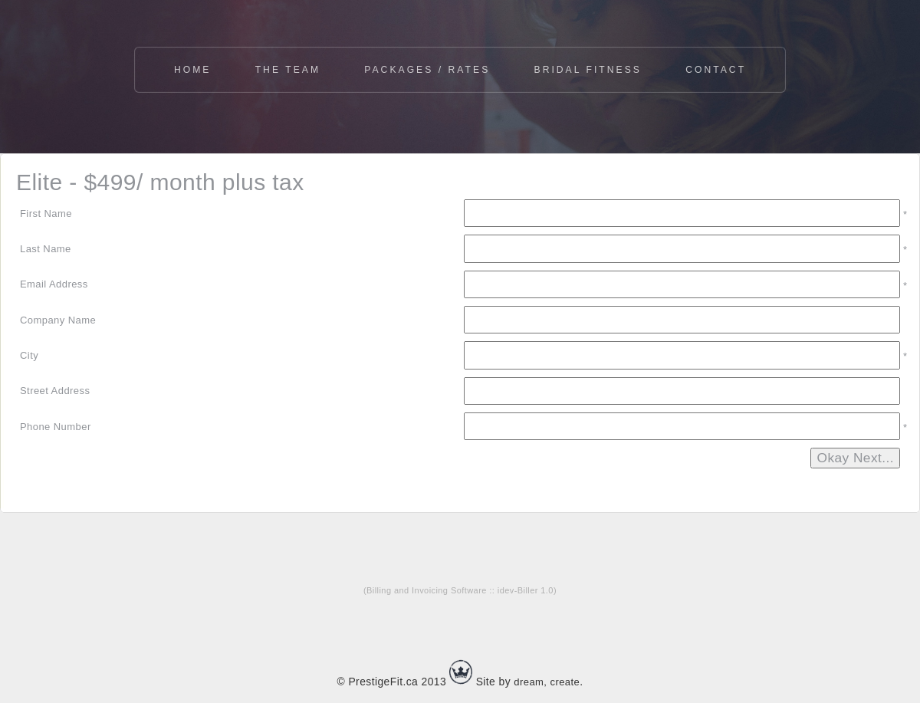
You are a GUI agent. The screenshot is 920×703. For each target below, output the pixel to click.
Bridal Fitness (588, 69)
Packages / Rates (427, 69)
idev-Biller (518, 590)
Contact (715, 69)
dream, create (547, 682)
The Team (287, 69)
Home (193, 69)
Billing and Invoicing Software (426, 590)
